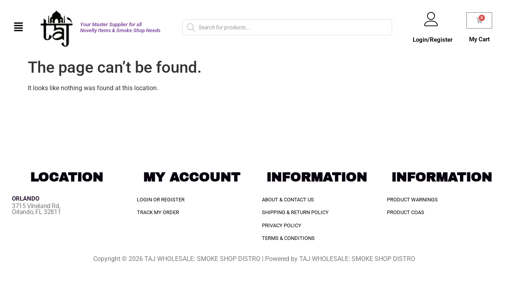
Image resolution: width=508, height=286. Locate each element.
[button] (18, 27)
